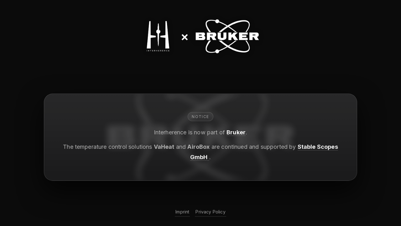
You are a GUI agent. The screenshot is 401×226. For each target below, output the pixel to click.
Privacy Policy (210, 211)
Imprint (182, 211)
